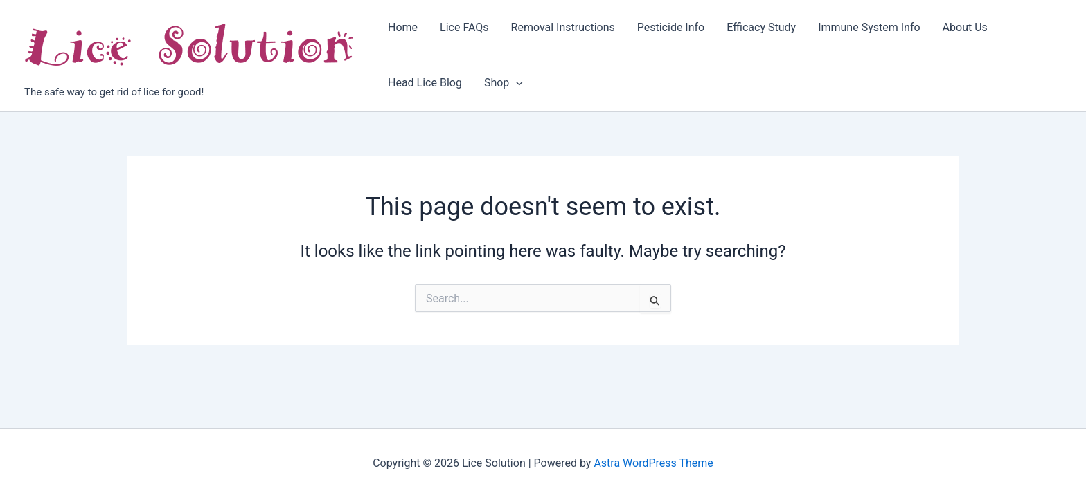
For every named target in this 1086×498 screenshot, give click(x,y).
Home (403, 27)
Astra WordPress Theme (653, 463)
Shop (503, 83)
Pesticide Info (670, 27)
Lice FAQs (464, 27)
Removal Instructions (563, 27)
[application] (516, 83)
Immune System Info (869, 27)
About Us (965, 27)
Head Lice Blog (425, 82)
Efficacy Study (761, 27)
